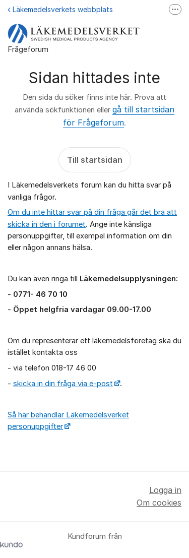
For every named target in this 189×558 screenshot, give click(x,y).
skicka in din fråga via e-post (63, 383)
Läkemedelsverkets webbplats (60, 9)
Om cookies (159, 503)
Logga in (165, 490)
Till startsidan (94, 160)
